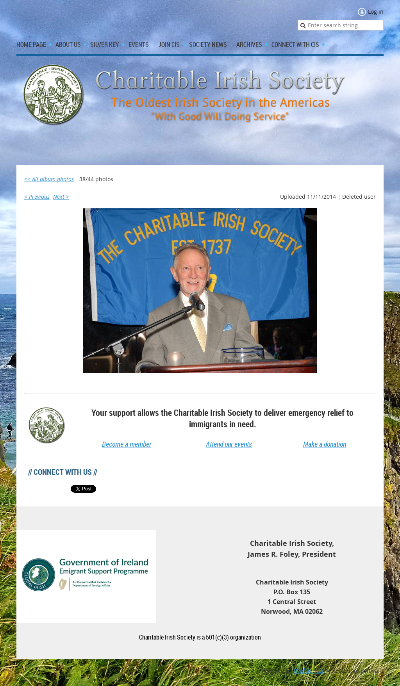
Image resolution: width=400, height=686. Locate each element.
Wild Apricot (309, 670)
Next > (61, 196)
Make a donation (324, 444)
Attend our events (229, 444)
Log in (376, 11)
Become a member (126, 444)
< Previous (37, 196)
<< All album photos (49, 179)
